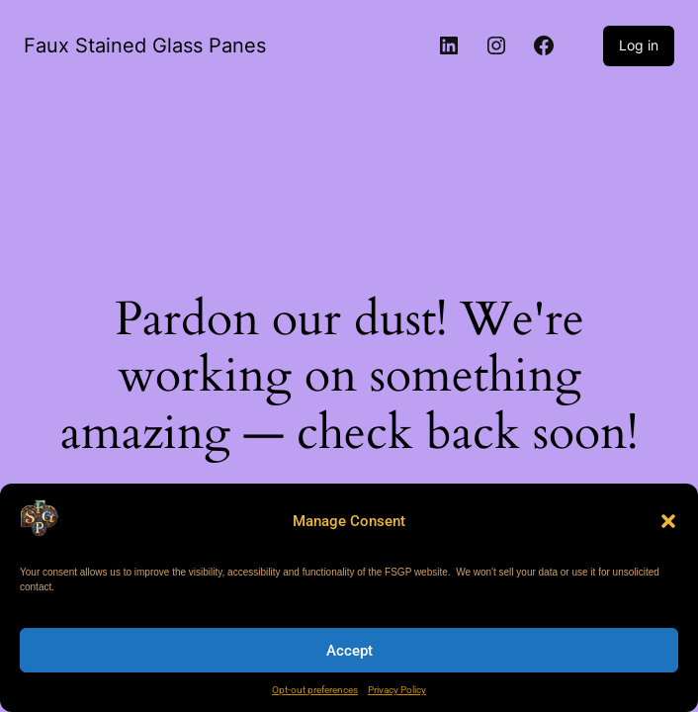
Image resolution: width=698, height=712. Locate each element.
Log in (638, 45)
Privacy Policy (397, 689)
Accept (349, 651)
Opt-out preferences (315, 689)
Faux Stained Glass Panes (145, 45)
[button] (668, 521)
